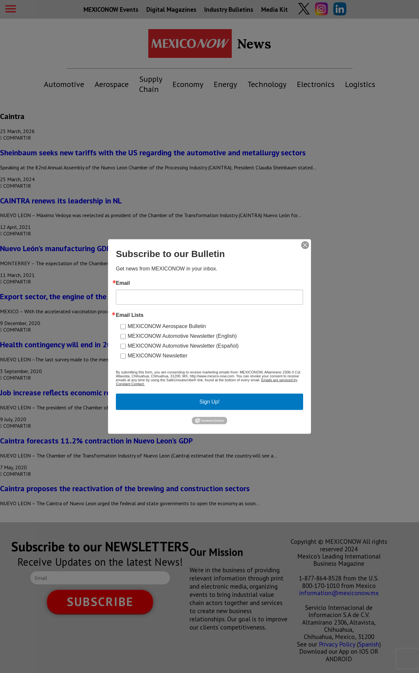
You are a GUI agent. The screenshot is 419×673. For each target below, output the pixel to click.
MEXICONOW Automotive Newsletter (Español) (183, 346)
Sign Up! (209, 402)
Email (123, 283)
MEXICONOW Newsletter (157, 355)
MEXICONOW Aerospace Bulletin (167, 326)
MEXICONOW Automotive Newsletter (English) (182, 336)
